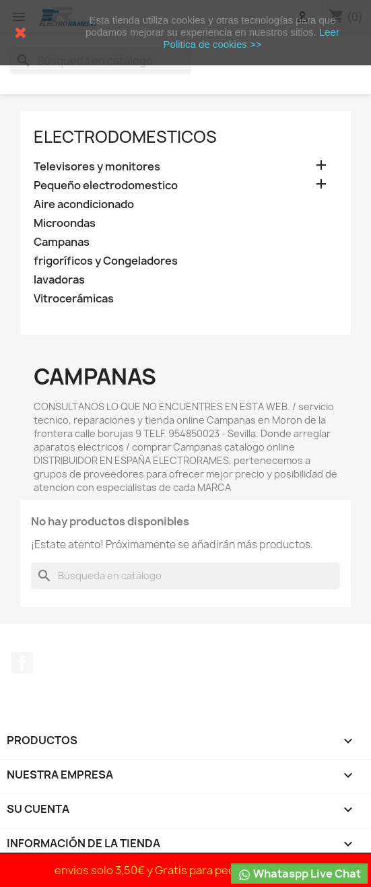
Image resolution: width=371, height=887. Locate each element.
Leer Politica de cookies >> (251, 38)
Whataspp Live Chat (299, 874)
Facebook (22, 663)
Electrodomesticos (125, 136)
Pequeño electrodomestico (106, 185)
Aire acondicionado (84, 204)
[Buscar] (185, 575)
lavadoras (59, 280)
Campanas (62, 242)
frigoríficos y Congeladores (106, 261)
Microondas (65, 223)
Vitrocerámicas (74, 299)
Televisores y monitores (97, 167)
